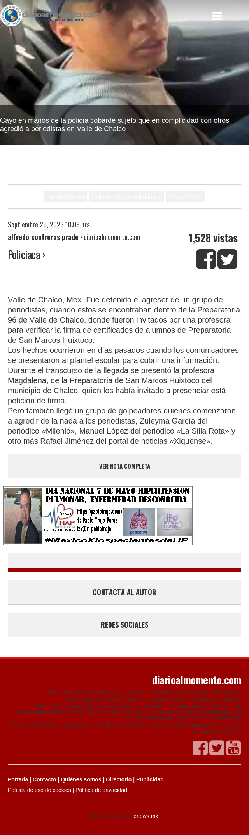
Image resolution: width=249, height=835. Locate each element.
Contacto (44, 779)
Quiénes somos (81, 779)
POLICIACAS (185, 196)
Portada (18, 779)
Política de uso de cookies (39, 790)
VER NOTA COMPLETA (124, 466)
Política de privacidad (101, 790)
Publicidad (150, 779)
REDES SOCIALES (124, 625)
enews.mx (145, 816)
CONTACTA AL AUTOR (124, 592)
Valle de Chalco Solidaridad (126, 196)
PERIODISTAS (65, 196)
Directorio (119, 779)
